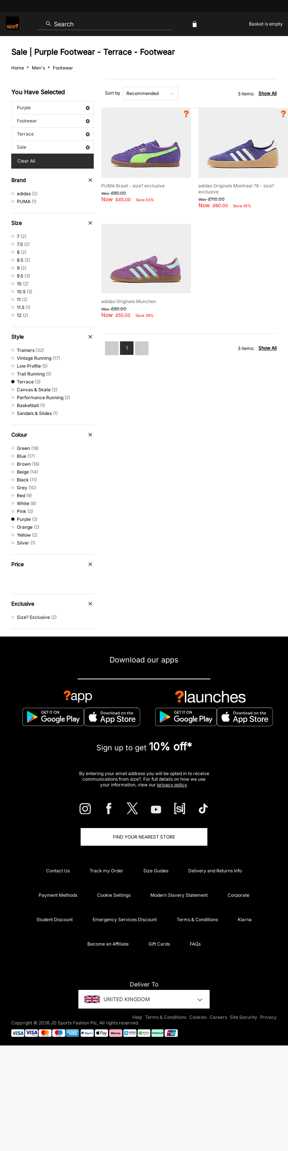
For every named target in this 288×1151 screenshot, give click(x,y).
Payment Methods (58, 895)
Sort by (112, 93)
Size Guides (155, 870)
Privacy (268, 1017)
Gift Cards (159, 944)
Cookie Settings (113, 895)
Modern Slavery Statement (179, 895)
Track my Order (106, 870)
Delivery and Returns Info (215, 870)
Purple (53, 107)
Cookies (198, 1017)
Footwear (53, 121)
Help (137, 1017)
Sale (53, 147)
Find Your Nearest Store (144, 837)
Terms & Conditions (197, 919)
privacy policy (172, 784)
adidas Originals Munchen (128, 301)
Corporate (238, 895)
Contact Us (58, 870)
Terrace (53, 134)
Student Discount (54, 919)
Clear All (26, 161)
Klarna (245, 919)
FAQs (195, 944)
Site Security (243, 1017)
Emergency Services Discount (125, 919)
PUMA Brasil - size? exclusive (133, 186)
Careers (218, 1017)
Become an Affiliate (108, 944)
